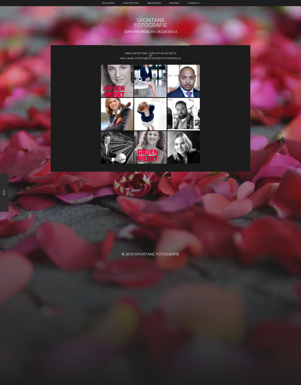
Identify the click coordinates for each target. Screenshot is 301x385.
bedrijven (154, 3)
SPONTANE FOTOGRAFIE (150, 22)
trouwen (108, 3)
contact (193, 3)
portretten (131, 3)
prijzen (174, 3)
